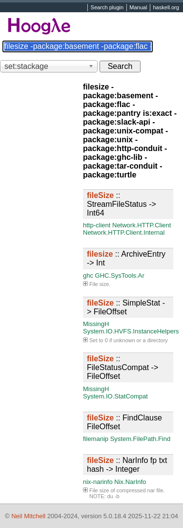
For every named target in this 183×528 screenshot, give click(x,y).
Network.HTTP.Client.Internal (123, 232)
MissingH (96, 324)
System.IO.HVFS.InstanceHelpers (131, 331)
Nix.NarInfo (130, 481)
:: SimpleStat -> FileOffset (126, 307)
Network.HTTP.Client (141, 225)
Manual (138, 8)
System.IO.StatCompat (115, 396)
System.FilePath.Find (140, 438)
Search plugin (107, 8)
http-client (96, 225)
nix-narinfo (98, 481)
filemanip (95, 438)
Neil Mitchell (28, 516)
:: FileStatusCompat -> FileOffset (122, 367)
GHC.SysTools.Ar (119, 275)
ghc (88, 275)
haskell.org (166, 8)
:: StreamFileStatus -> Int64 (121, 204)
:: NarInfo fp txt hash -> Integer (127, 464)
